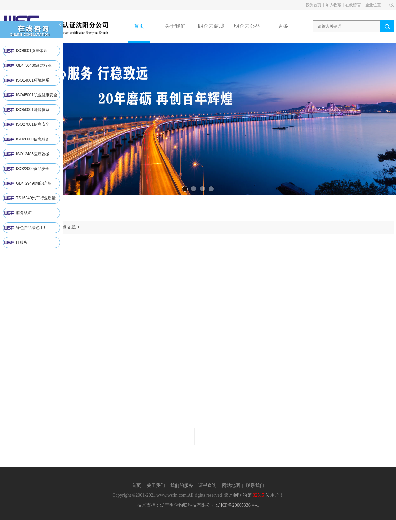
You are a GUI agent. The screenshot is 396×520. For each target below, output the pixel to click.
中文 (390, 5)
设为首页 (313, 5)
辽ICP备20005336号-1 (237, 505)
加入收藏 (333, 5)
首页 (136, 485)
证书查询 (207, 485)
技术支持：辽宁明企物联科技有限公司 (176, 505)
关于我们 (156, 485)
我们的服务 (181, 485)
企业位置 (373, 5)
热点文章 (67, 227)
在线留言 (353, 5)
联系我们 (255, 485)
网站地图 (231, 485)
